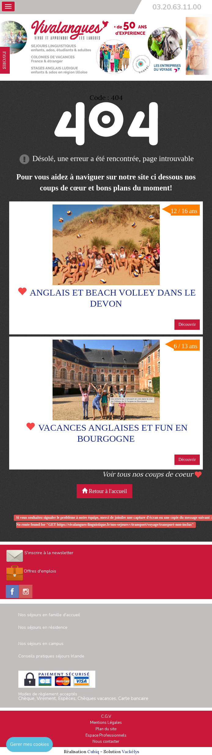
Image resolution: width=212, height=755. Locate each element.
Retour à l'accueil (104, 491)
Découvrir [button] (187, 324)
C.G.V (106, 716)
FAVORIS (4, 60)
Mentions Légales (106, 722)
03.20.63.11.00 (176, 7)
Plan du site (106, 729)
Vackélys (130, 751)
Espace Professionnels (106, 735)
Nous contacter (106, 741)
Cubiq (93, 751)
